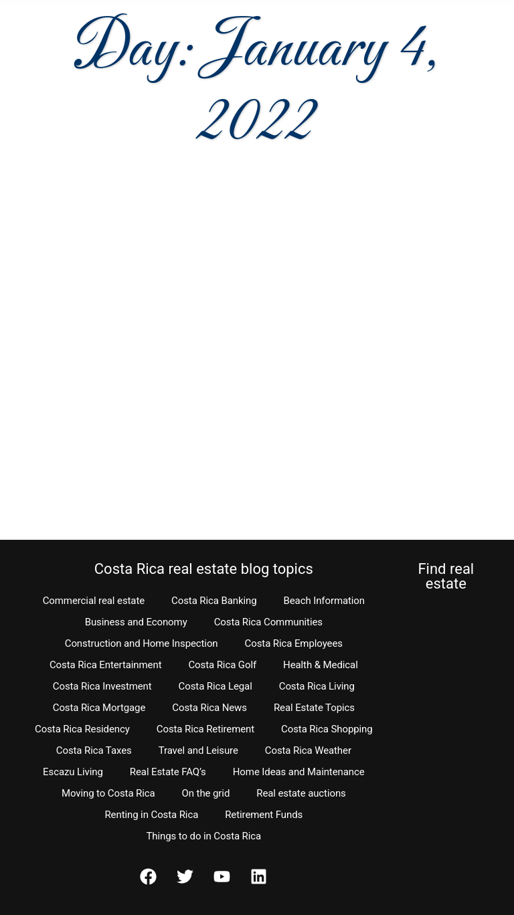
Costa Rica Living (317, 686)
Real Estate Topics (314, 708)
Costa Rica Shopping (327, 729)
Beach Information (324, 601)
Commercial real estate (94, 601)
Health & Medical (320, 665)
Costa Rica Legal (215, 686)
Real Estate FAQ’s (168, 772)
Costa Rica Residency (82, 729)
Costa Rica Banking (213, 601)
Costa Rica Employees (294, 643)
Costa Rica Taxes (94, 750)
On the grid (206, 793)
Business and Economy (136, 622)
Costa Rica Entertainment (106, 665)
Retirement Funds (264, 815)
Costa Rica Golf (222, 665)
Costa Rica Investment (102, 686)
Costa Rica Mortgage (99, 708)
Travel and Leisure (198, 750)
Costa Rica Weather (308, 750)
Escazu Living (73, 772)
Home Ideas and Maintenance (299, 772)
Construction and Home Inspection (141, 643)
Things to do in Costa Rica (204, 836)
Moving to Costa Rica (108, 793)
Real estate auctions (300, 793)
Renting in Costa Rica (151, 815)
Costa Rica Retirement (205, 729)
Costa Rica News (209, 708)
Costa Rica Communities (268, 622)
